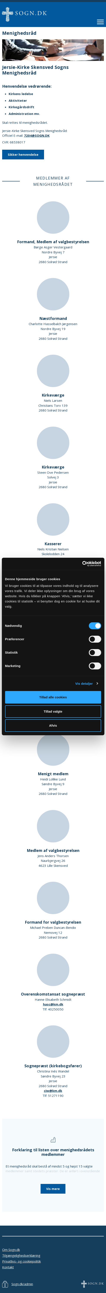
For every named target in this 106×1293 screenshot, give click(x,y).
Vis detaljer (84, 683)
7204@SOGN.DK (37, 135)
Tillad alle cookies (53, 697)
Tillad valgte (53, 711)
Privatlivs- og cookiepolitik (21, 1261)
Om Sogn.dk (11, 1249)
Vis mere (53, 1189)
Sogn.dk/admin (22, 1284)
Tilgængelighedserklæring (21, 1255)
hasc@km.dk (53, 1004)
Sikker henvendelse (23, 154)
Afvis (53, 725)
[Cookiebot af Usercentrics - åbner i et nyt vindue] (82, 564)
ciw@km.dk (53, 1090)
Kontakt (8, 1267)
